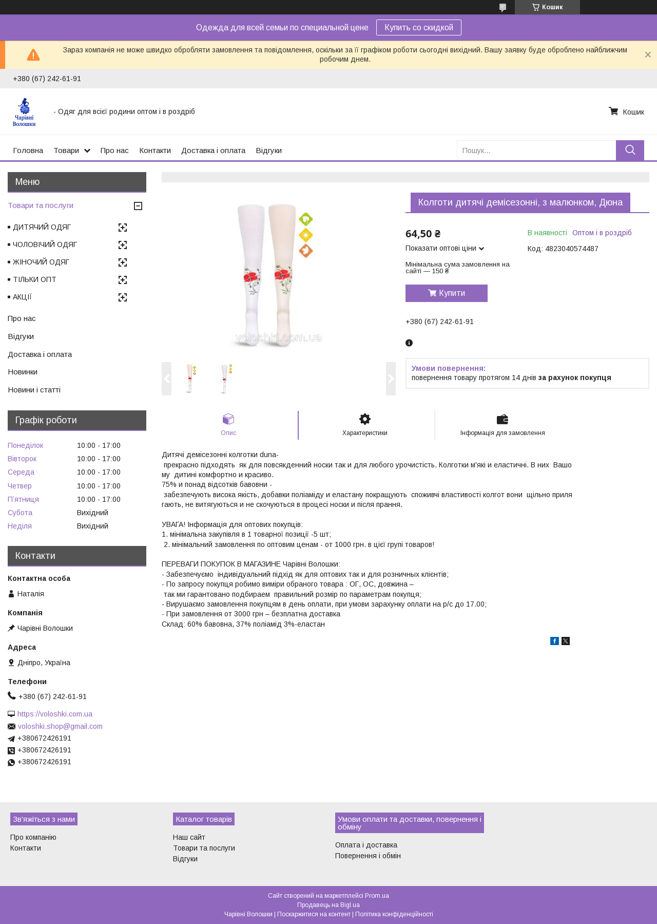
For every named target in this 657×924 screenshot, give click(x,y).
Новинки (22, 371)
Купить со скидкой (418, 27)
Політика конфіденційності (394, 914)
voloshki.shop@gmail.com (60, 726)
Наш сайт (189, 837)
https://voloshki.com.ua (54, 714)
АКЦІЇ (22, 297)
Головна (28, 150)
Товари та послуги (40, 205)
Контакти (155, 150)
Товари (66, 150)
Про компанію (33, 837)
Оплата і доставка (366, 845)
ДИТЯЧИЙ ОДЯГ (42, 227)
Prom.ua (377, 895)
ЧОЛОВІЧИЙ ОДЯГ (45, 244)
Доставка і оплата (213, 150)
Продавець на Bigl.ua (328, 905)
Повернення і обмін (368, 856)
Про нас (115, 150)
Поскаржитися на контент (314, 914)
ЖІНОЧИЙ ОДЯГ (41, 262)
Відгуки (269, 150)
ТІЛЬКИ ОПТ (34, 279)
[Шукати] (630, 150)
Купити (452, 293)
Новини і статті (34, 389)
